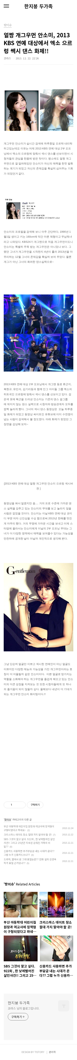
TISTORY (39, 1052)
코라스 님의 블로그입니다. (23, 1008)
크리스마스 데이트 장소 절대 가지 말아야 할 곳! (28, 834)
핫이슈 (7, 819)
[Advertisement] (38, 745)
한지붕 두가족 (38, 6)
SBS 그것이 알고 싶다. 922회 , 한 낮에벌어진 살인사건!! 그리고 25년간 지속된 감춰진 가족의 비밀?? (29, 842)
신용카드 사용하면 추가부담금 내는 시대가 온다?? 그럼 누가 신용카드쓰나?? (29, 852)
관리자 (52, 1052)
